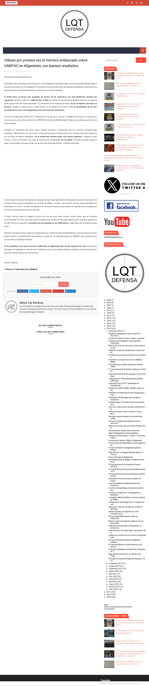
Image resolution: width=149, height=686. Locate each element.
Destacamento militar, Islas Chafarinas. (124, 431)
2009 (109, 597)
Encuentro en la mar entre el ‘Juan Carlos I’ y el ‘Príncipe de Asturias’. (130, 168)
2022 (109, 303)
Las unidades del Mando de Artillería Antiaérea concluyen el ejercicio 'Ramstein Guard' (123, 157)
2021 (109, 305)
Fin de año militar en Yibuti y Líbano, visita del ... (127, 338)
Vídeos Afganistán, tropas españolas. (123, 433)
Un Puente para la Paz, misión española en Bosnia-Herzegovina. (129, 137)
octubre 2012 (114, 566)
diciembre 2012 (115, 331)
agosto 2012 (114, 571)
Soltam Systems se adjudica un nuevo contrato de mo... (124, 513)
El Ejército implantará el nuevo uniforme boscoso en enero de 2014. (130, 75)
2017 (109, 316)
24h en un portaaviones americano (118, 607)
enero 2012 (114, 589)
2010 (109, 594)
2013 (109, 326)
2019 (109, 310)
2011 (109, 592)
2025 (109, 300)
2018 (109, 313)
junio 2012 (113, 576)
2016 (109, 318)
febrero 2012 (114, 587)
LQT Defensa (109, 609)
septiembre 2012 (116, 569)
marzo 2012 (114, 584)
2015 (109, 321)
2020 (109, 308)
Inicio (106, 605)
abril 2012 (113, 582)
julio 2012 (113, 574)
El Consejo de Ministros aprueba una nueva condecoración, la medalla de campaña (131, 653)
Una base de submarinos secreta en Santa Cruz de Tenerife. (127, 116)
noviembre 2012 (115, 563)
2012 (109, 328)
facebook (33, 269)
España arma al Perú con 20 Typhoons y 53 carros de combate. (128, 106)
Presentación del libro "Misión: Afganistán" (125, 440)
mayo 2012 (113, 579)
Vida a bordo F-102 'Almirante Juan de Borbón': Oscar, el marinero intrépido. (129, 147)
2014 (109, 323)
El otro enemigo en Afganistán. (121, 457)
